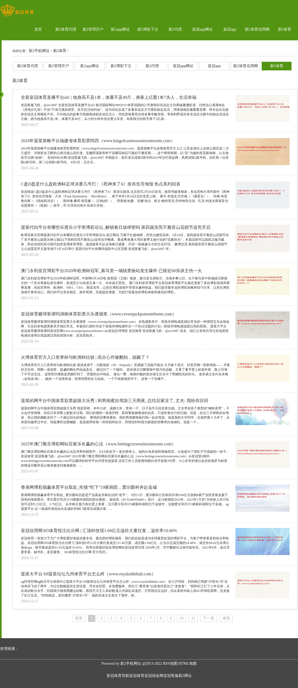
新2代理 (175, 29)
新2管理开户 (93, 29)
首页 (38, 29)
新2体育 (284, 29)
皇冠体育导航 (117, 676)
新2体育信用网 (257, 29)
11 (193, 618)
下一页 (208, 618)
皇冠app (229, 29)
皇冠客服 (171, 676)
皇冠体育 (136, 676)
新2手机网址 (39, 51)
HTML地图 (187, 663)
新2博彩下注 (147, 29)
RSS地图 (170, 663)
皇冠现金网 (153, 676)
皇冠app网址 (202, 29)
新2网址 (185, 676)
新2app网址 (120, 29)
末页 (226, 618)
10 (181, 618)
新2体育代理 (65, 29)
